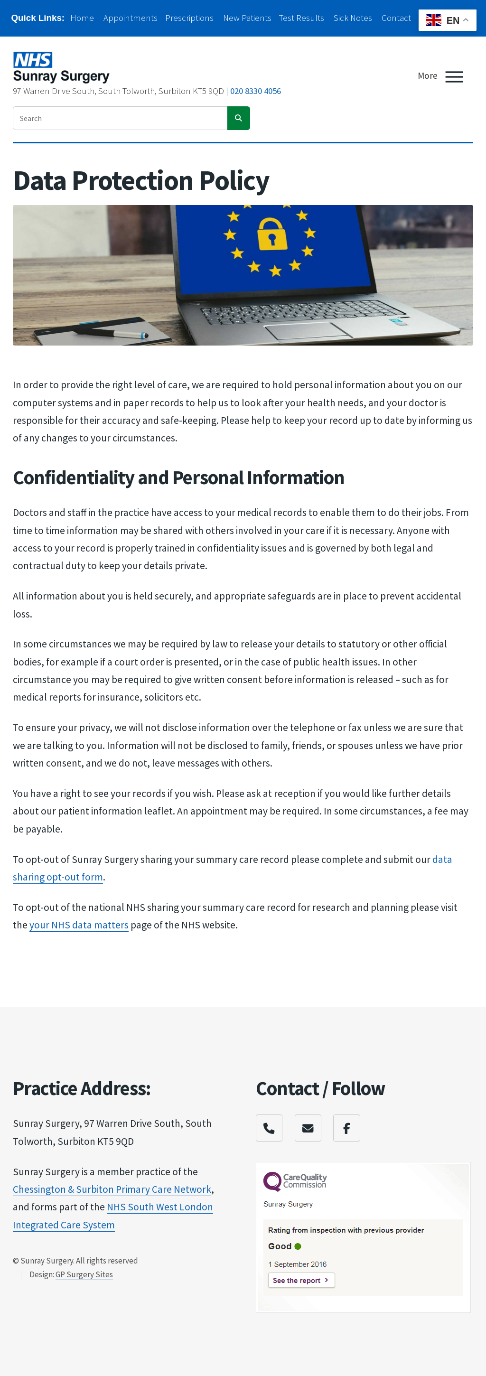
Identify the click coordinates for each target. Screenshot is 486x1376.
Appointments (130, 17)
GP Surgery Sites (84, 1274)
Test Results (301, 17)
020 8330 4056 (255, 90)
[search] (238, 118)
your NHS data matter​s (79, 924)
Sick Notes (353, 17)
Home (82, 17)
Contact (396, 17)
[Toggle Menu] (454, 76)
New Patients (247, 17)
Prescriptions (189, 17)
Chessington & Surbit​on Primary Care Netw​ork (112, 1189)
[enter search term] (120, 118)
